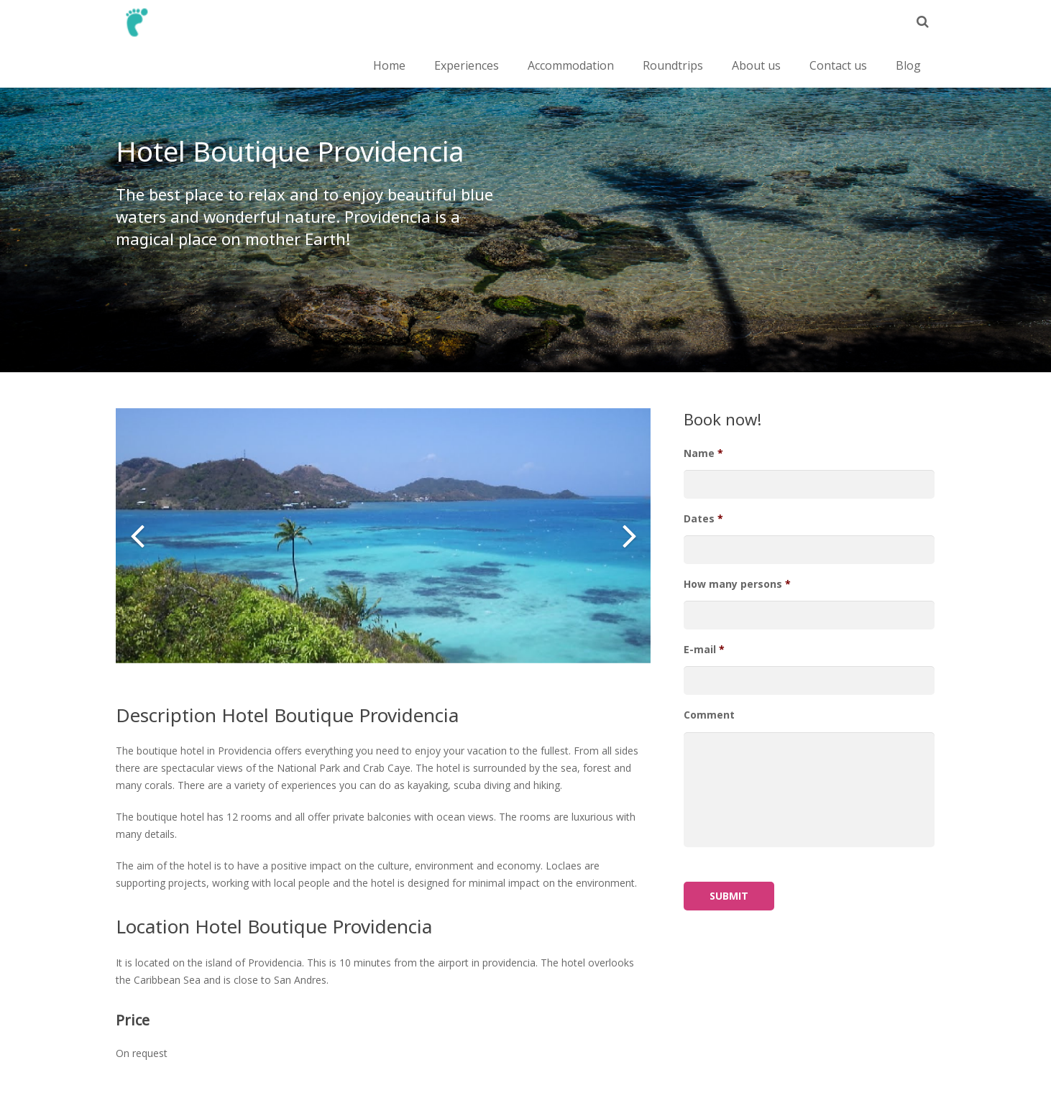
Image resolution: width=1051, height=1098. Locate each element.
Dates (703, 518)
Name (703, 453)
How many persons (737, 584)
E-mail (704, 649)
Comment (709, 715)
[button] (137, 535)
